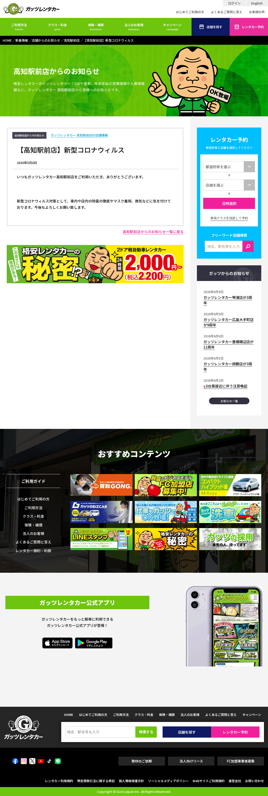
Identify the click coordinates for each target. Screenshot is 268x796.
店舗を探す (210, 27)
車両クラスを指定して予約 (229, 218)
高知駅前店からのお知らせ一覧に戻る (153, 232)
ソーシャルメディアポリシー (168, 781)
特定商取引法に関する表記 (96, 781)
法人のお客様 (133, 26)
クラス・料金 (57, 26)
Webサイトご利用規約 (208, 781)
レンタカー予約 (249, 27)
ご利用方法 (19, 26)
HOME (68, 714)
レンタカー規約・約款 (33, 550)
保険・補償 (96, 26)
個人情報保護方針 (131, 781)
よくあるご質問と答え (226, 12)
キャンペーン (172, 26)
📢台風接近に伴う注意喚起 (225, 386)
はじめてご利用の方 (190, 12)
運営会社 (235, 781)
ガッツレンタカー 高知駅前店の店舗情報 (79, 135)
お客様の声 (257, 12)
